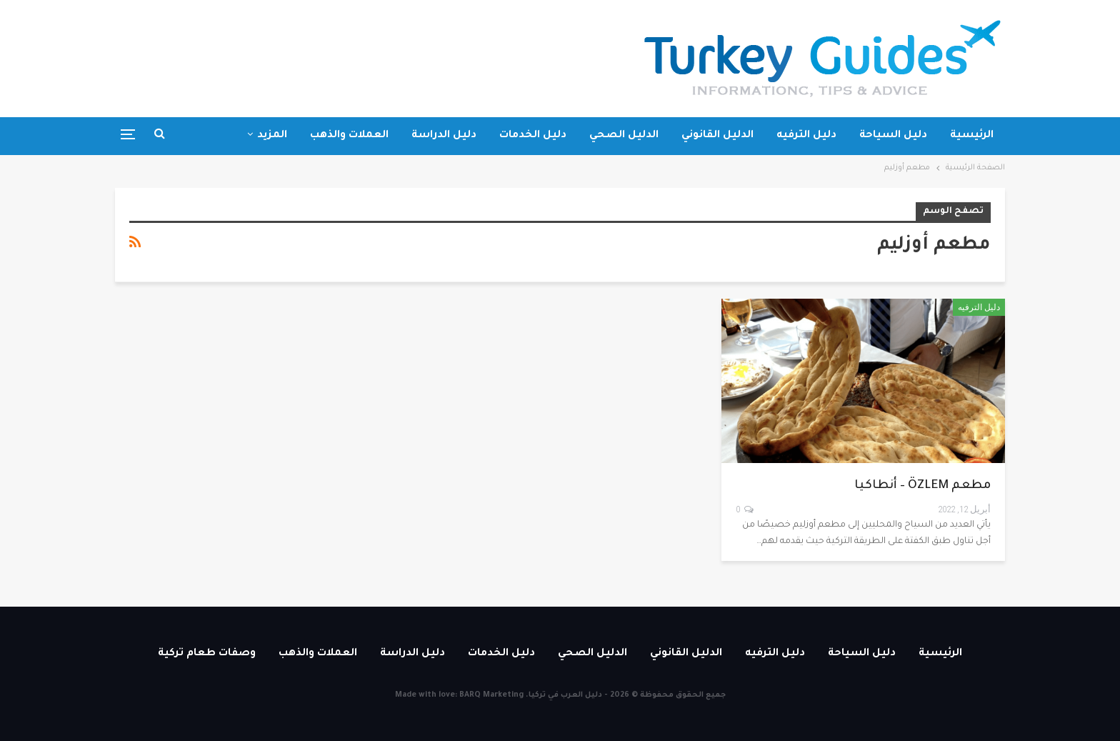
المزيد (272, 135)
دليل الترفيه (806, 135)
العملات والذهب (349, 135)
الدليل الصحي (624, 135)
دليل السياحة (893, 135)
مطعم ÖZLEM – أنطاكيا (922, 486)
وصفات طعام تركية (207, 654)
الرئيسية (972, 135)
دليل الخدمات (532, 135)
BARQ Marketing (491, 695)
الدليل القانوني (717, 135)
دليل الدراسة (443, 135)
